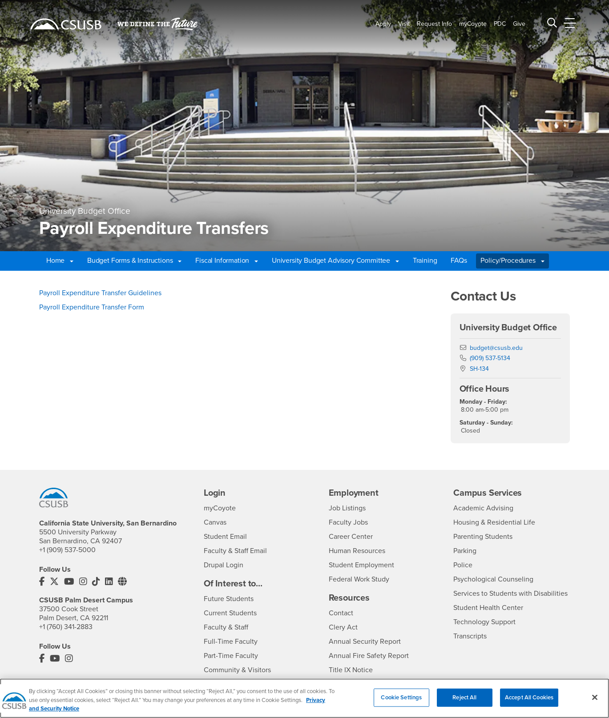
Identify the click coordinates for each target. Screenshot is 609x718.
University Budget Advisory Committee (335, 260)
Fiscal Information (226, 260)
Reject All (464, 704)
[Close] (595, 704)
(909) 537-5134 (490, 358)
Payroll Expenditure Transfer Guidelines (100, 293)
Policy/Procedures (512, 260)
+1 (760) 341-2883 (66, 626)
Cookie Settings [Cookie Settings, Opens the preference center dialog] (401, 704)
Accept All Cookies (529, 704)
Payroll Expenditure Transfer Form (91, 307)
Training (425, 260)
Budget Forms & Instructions (134, 260)
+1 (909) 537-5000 (67, 550)
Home (59, 260)
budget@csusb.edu (496, 348)
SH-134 (479, 369)
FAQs (459, 260)
